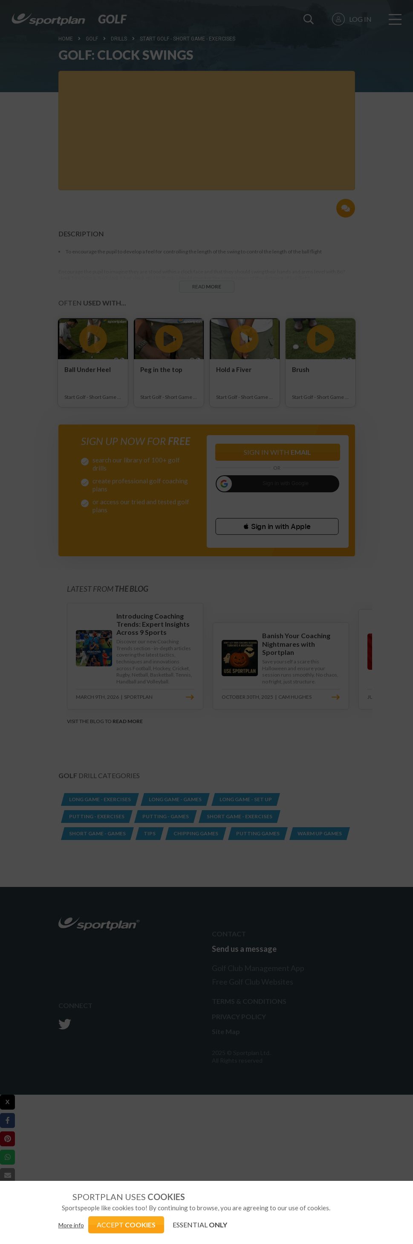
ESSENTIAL (200, 1225)
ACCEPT (126, 1225)
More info (71, 1225)
